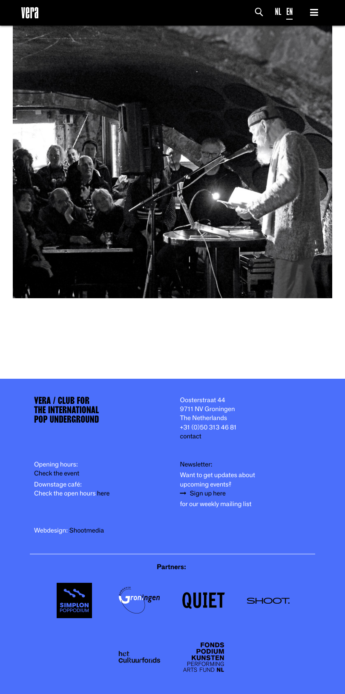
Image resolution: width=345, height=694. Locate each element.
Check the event (56, 473)
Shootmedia (86, 530)
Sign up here (208, 493)
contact (190, 436)
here (103, 493)
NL (278, 11)
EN (289, 11)
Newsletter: (196, 464)
